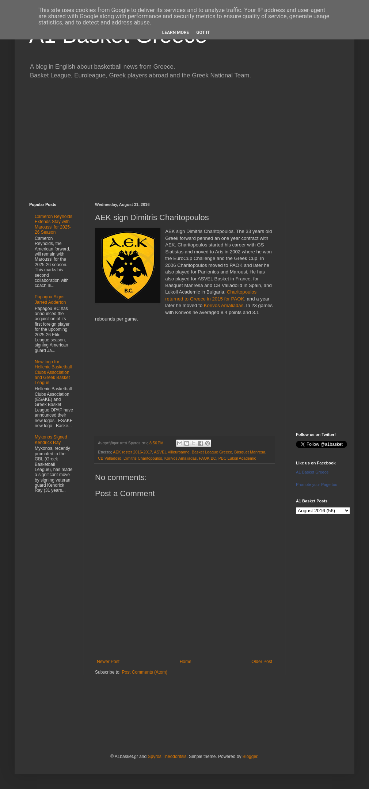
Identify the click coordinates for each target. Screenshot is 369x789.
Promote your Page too (316, 484)
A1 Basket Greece (312, 472)
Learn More (175, 32)
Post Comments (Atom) (144, 672)
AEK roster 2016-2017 (132, 452)
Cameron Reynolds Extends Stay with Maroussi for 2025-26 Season (53, 224)
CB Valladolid (109, 458)
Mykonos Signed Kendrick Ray (51, 439)
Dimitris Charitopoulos (142, 458)
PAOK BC (207, 458)
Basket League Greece (212, 452)
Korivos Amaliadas (223, 305)
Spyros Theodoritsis (167, 756)
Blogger (250, 756)
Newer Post (108, 661)
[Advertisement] (184, 140)
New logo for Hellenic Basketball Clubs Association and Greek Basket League (53, 372)
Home (185, 661)
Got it (203, 32)
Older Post (261, 661)
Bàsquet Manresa (249, 452)
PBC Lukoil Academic (237, 458)
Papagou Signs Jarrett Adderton (50, 299)
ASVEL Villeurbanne (172, 452)
